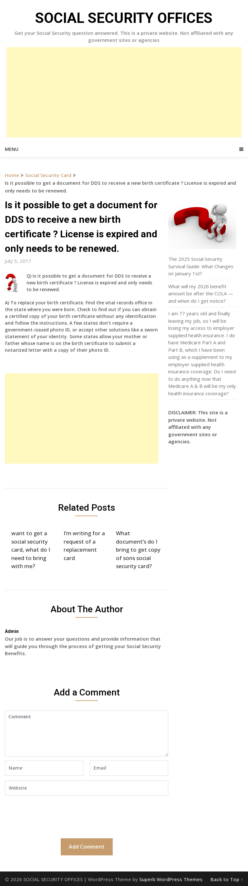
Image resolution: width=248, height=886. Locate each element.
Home (12, 175)
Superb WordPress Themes (170, 879)
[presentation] (54, 816)
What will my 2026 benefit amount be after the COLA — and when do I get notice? (200, 293)
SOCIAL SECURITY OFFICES (123, 18)
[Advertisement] (124, 92)
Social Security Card (48, 175)
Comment (86, 733)
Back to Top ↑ (227, 879)
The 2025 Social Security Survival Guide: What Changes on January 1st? (200, 266)
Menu (11, 149)
